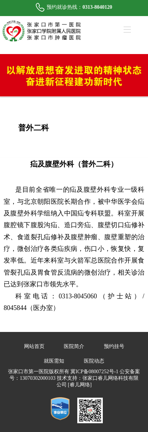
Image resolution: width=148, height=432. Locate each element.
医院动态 (94, 361)
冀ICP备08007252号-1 (94, 371)
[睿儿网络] (79, 384)
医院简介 (74, 346)
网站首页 (34, 346)
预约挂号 (114, 346)
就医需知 (54, 361)
